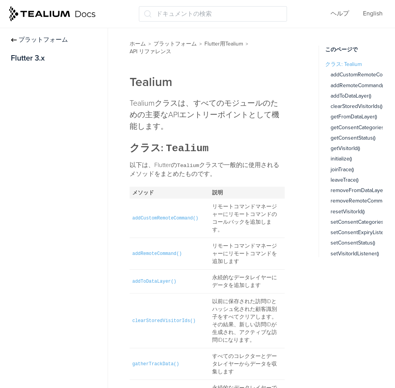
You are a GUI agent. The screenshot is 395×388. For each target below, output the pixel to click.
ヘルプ (340, 13)
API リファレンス (38, 165)
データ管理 (26, 150)
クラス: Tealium (343, 64)
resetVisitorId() (348, 211)
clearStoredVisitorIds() (356, 106)
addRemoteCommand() (357, 85)
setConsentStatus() (353, 243)
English (373, 13)
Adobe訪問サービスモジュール (54, 105)
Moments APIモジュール (44, 135)
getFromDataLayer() (354, 116)
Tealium (28, 180)
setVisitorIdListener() (355, 253)
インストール (29, 74)
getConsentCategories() (359, 127)
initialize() (341, 158)
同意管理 (23, 120)
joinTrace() (342, 169)
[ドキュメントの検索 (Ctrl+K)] (213, 14)
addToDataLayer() (351, 96)
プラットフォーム (39, 40)
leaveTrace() (344, 180)
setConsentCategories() (358, 222)
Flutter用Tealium (223, 43)
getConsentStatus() (353, 138)
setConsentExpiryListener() (362, 232)
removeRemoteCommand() (362, 200)
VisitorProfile (35, 210)
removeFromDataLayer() (359, 190)
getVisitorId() (345, 148)
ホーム (138, 43)
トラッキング (29, 89)
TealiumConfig (37, 195)
